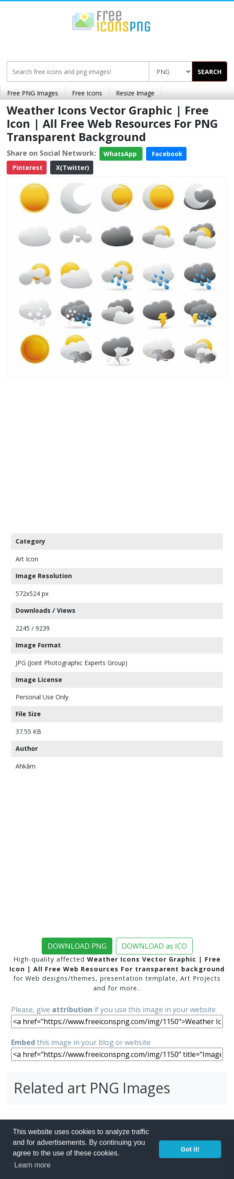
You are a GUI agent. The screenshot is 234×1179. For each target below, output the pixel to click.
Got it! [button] (190, 1149)
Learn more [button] (32, 1165)
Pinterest (27, 167)
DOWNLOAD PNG (77, 946)
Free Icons (87, 93)
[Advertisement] (117, 453)
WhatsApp (121, 154)
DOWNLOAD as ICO (154, 946)
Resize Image (135, 93)
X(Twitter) (71, 167)
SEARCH (210, 71)
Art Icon (27, 559)
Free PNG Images (32, 93)
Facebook (166, 154)
